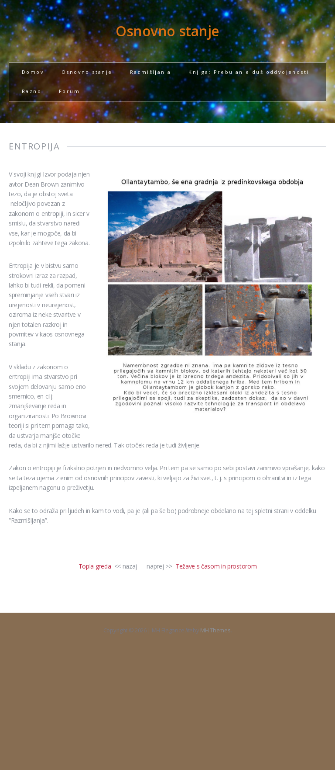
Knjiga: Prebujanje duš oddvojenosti (248, 72)
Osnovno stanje (87, 72)
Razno (31, 91)
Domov (33, 72)
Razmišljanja (150, 72)
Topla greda (95, 566)
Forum (69, 91)
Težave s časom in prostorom (215, 566)
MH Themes (215, 630)
